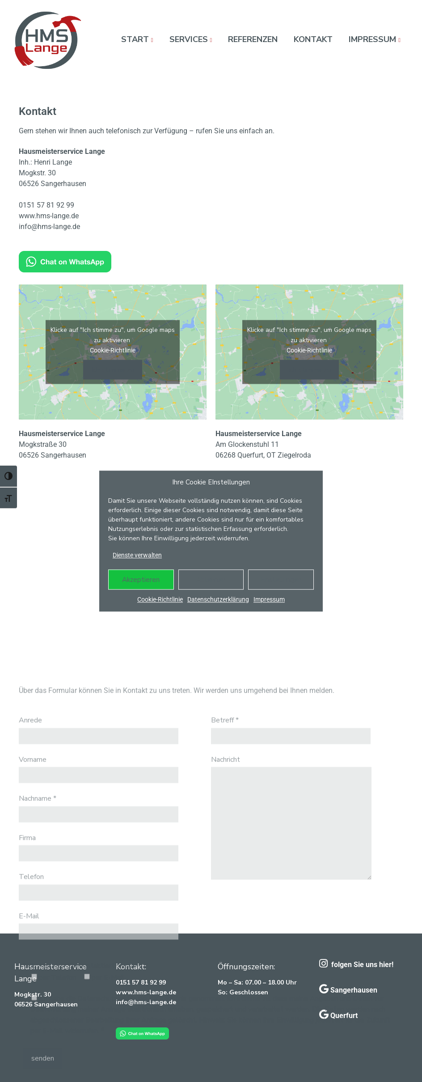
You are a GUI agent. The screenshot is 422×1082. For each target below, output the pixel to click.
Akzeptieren (141, 579)
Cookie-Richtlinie (160, 599)
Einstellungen (281, 579)
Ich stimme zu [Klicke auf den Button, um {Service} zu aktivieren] (112, 370)
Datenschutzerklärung (218, 599)
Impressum (269, 599)
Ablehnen (211, 579)
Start (135, 39)
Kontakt (313, 39)
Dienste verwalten (137, 555)
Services (188, 39)
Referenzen (253, 39)
